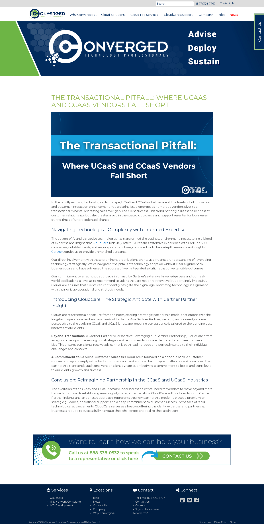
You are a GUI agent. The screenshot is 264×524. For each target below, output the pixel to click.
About (233, 522)
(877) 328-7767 (205, 3)
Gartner (57, 251)
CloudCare (100, 243)
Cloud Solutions (113, 15)
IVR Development (61, 505)
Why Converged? (83, 15)
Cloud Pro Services (145, 15)
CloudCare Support (179, 15)
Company (207, 15)
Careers (140, 505)
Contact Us (227, 3)
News (234, 15)
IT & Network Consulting (65, 501)
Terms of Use (205, 522)
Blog (222, 15)
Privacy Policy (220, 522)
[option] (132, 48)
